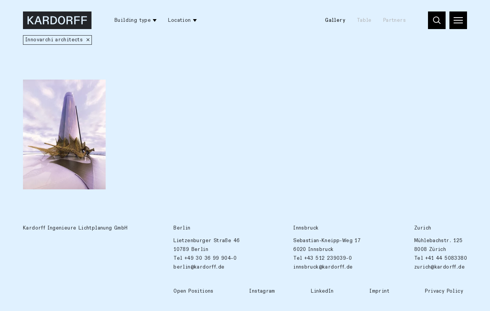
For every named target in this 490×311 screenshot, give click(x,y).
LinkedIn (322, 291)
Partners (394, 20)
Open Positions (193, 291)
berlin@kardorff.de (198, 267)
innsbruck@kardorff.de (323, 267)
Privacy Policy (444, 291)
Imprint (379, 291)
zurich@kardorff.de (439, 267)
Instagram (262, 291)
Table (364, 20)
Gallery (335, 20)
